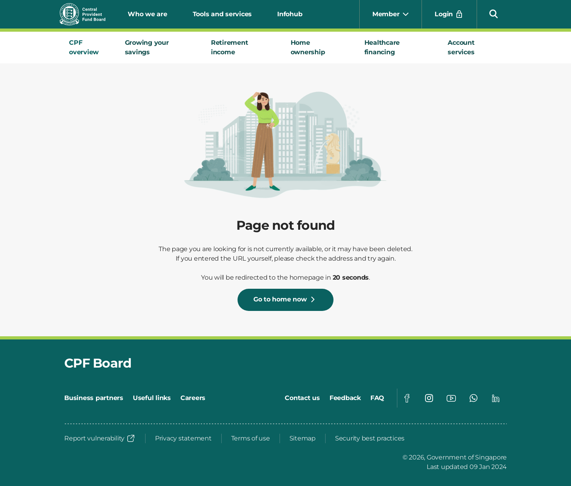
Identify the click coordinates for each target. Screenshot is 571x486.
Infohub (289, 14)
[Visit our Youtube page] (451, 398)
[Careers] (192, 398)
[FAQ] (377, 398)
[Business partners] (93, 398)
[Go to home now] (286, 300)
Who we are (147, 14)
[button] (493, 13)
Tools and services (222, 14)
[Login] (449, 14)
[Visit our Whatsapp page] (473, 398)
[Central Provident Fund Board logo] (87, 14)
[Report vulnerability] (100, 438)
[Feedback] (345, 398)
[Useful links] (152, 398)
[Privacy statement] (183, 438)
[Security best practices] (369, 438)
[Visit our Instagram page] (429, 398)
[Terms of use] (250, 438)
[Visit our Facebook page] (406, 398)
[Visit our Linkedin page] (495, 398)
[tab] (87, 47)
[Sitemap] (302, 438)
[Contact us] (302, 398)
